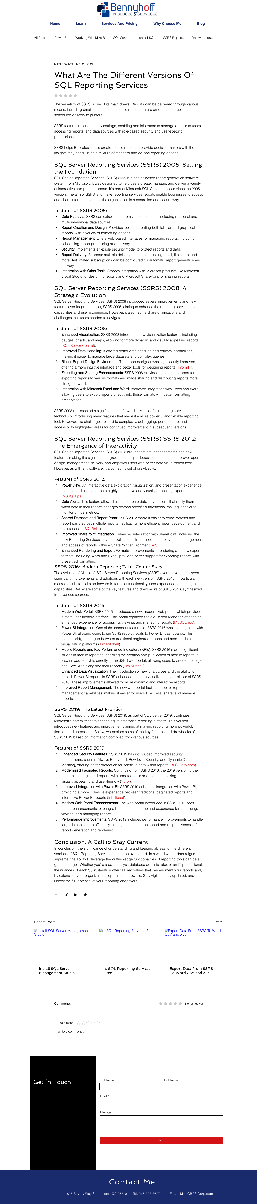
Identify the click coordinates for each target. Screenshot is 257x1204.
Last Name (171, 1079)
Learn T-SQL (146, 38)
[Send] (161, 1140)
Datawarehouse (203, 38)
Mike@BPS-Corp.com (196, 1194)
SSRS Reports (173, 38)
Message (105, 1112)
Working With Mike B (90, 38)
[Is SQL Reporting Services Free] (128, 945)
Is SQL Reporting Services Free (127, 970)
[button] (85, 24)
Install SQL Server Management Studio (57, 970)
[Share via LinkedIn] (76, 894)
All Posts (40, 38)
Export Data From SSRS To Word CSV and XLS (191, 970)
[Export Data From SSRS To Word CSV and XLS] (194, 945)
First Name (107, 1079)
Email (103, 1096)
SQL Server (121, 38)
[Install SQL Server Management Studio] (63, 945)
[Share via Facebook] (56, 894)
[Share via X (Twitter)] (66, 894)
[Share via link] (86, 894)
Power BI (61, 38)
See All (218, 921)
